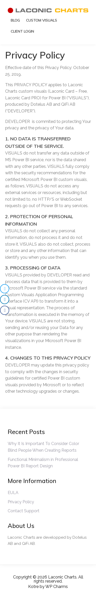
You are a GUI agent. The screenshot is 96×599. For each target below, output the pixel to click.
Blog (15, 20)
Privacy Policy (21, 501)
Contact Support (23, 510)
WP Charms (56, 586)
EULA (13, 492)
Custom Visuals (41, 20)
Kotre (33, 586)
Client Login (22, 31)
